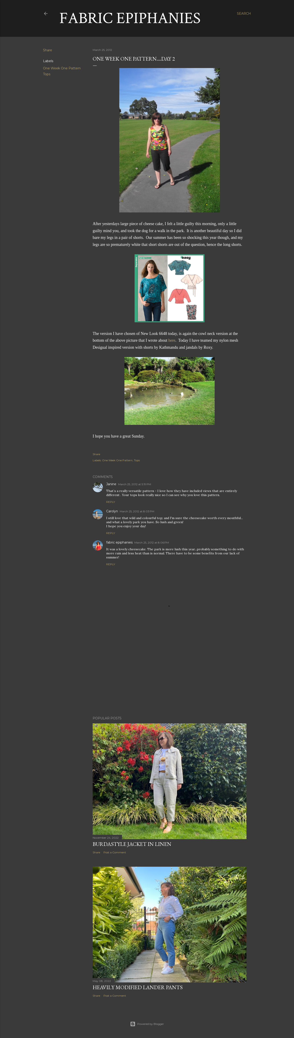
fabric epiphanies (119, 542)
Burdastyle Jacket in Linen (132, 843)
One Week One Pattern (62, 68)
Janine (111, 484)
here (171, 340)
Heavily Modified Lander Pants (138, 987)
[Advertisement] (169, 673)
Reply (110, 502)
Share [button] (47, 50)
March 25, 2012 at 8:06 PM (151, 542)
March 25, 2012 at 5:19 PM (134, 484)
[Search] (244, 13)
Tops (46, 74)
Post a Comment (114, 852)
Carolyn (112, 511)
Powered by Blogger (147, 1024)
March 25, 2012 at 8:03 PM (137, 511)
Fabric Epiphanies (130, 18)
